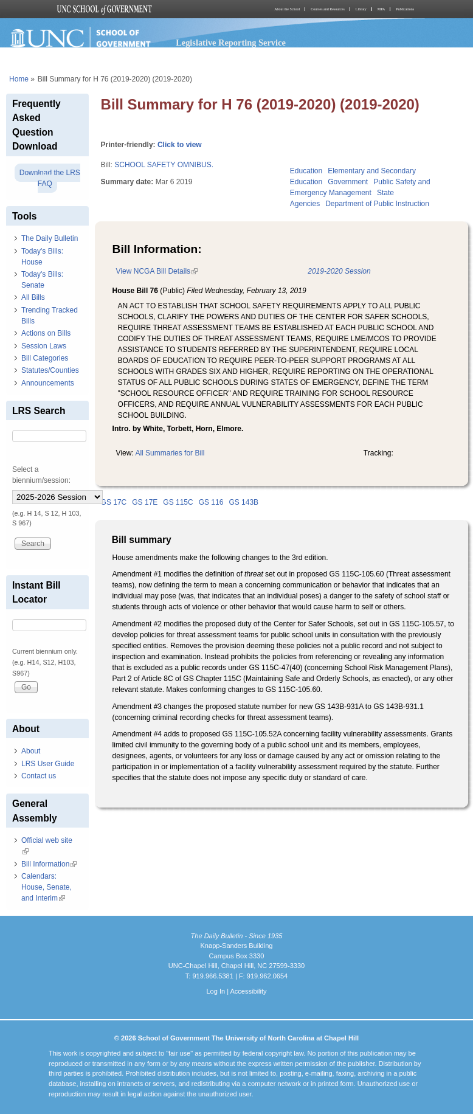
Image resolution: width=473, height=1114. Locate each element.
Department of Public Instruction (377, 203)
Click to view (179, 144)
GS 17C (114, 502)
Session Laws (43, 346)
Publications (405, 9)
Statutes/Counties (50, 370)
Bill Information (49, 864)
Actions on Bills (46, 333)
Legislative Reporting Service (231, 42)
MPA (381, 9)
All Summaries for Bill (169, 453)
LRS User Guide (47, 763)
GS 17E (144, 502)
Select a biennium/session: (41, 475)
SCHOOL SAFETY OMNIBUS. (163, 165)
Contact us (38, 776)
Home (19, 79)
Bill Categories (44, 358)
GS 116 (211, 502)
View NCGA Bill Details (157, 271)
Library (361, 9)
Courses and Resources (328, 9)
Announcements (47, 383)
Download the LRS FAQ (49, 178)
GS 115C (178, 502)
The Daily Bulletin (49, 238)
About (30, 751)
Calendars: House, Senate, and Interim (46, 887)
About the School (287, 9)
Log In (215, 991)
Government (348, 182)
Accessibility (248, 991)
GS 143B (243, 502)
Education (306, 171)
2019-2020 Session (339, 271)
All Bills (33, 297)
